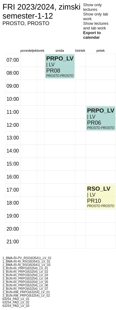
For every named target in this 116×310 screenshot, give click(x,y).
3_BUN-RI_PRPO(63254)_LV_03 (25, 275)
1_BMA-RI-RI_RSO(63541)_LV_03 (26, 265)
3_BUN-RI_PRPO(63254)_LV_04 (25, 278)
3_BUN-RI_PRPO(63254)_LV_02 (25, 271)
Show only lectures (92, 7)
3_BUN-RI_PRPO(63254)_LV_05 (25, 282)
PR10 (94, 201)
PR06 (94, 123)
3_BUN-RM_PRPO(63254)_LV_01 (26, 292)
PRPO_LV (59, 58)
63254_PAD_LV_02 (15, 302)
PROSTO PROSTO (59, 76)
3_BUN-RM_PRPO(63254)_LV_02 (26, 295)
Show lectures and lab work (96, 25)
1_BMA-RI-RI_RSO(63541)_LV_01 (26, 261)
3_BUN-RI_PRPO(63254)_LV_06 (25, 285)
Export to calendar (92, 35)
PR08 (53, 71)
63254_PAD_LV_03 (15, 306)
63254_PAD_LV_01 (15, 299)
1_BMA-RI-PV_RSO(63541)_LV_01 (26, 258)
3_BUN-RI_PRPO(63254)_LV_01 (25, 268)
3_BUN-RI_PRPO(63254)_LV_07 (25, 288)
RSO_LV (98, 188)
